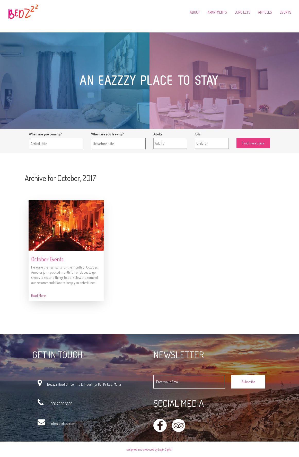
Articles (265, 12)
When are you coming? (45, 134)
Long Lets (242, 12)
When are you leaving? (107, 134)
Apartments (217, 12)
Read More (38, 295)
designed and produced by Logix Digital (149, 449)
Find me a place (247, 134)
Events (285, 12)
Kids (198, 134)
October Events (47, 259)
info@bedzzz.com (62, 423)
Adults (157, 134)
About (195, 12)
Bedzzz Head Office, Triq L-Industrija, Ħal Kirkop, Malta (84, 384)
